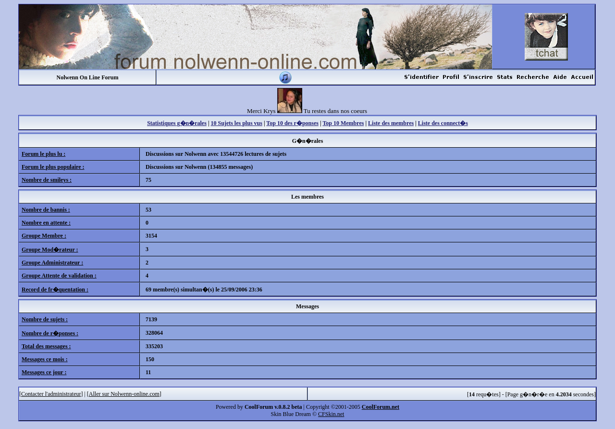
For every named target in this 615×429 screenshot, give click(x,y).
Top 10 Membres (343, 123)
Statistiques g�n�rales (177, 123)
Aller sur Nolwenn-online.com (124, 394)
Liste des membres (391, 123)
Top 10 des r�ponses (292, 123)
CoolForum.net (380, 407)
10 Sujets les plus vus (236, 123)
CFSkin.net (331, 414)
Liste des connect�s (443, 123)
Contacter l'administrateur (51, 394)
